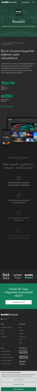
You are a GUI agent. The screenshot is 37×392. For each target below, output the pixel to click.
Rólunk (3, 330)
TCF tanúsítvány (5, 354)
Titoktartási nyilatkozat (7, 357)
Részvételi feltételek (6, 360)
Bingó (20, 343)
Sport (20, 327)
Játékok (21, 333)
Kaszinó (18, 21)
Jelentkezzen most (18, 302)
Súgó (2, 333)
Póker (20, 339)
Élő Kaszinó (22, 336)
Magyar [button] (5, 319)
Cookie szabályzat (6, 351)
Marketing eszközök (6, 327)
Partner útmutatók (6, 363)
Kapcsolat (3, 336)
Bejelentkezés (26, 2)
